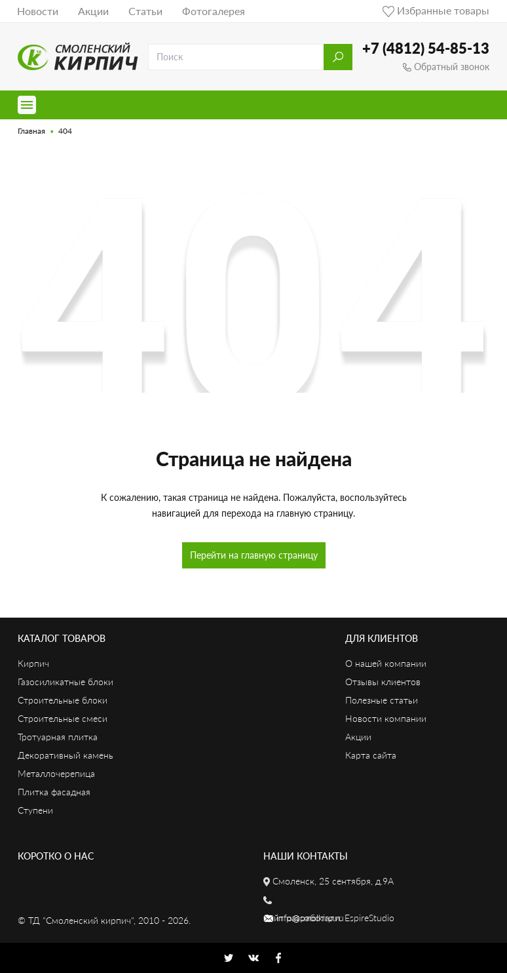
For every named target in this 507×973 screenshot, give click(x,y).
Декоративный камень (65, 755)
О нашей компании (385, 663)
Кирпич (33, 663)
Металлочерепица (56, 773)
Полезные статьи (381, 699)
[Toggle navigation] (27, 105)
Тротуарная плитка (58, 736)
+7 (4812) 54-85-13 (425, 48)
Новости (37, 11)
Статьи (145, 11)
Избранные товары (436, 10)
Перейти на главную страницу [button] (254, 555)
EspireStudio (369, 917)
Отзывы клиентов (383, 681)
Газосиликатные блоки (65, 681)
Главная (31, 131)
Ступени (35, 810)
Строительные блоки (62, 699)
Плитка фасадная (54, 791)
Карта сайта (370, 755)
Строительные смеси (62, 718)
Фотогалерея (213, 11)
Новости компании (385, 718)
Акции (93, 11)
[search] (236, 57)
